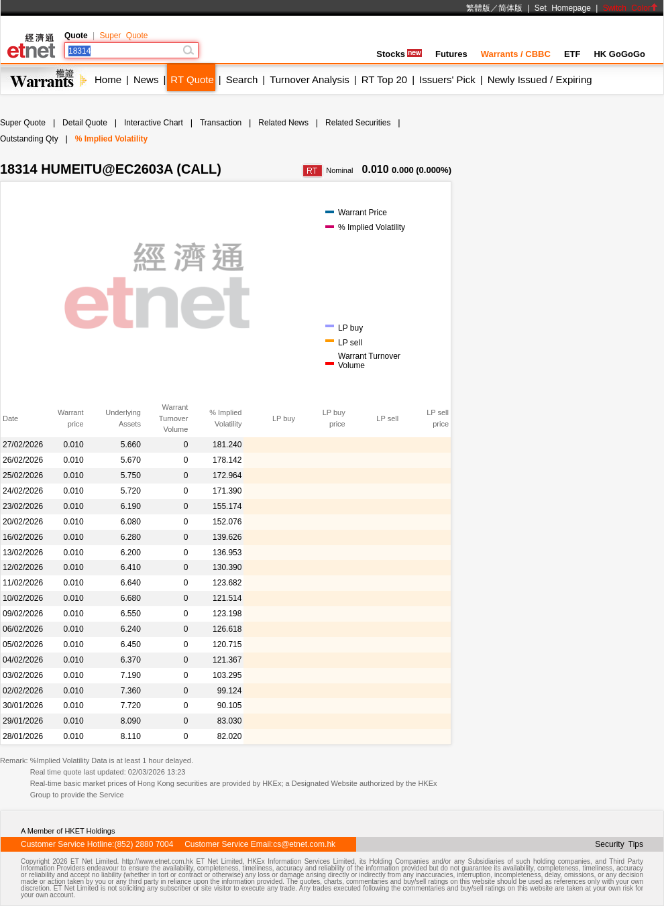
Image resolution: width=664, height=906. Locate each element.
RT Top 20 (384, 79)
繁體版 (478, 8)
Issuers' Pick (447, 79)
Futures (451, 54)
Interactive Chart (153, 122)
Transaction (220, 122)
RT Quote (191, 79)
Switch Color (630, 8)
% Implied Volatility (111, 139)
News (146, 79)
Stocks (399, 54)
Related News (283, 122)
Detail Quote (84, 122)
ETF (572, 54)
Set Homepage (563, 8)
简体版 (510, 8)
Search (242, 79)
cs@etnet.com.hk (304, 844)
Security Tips (619, 844)
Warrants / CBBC (516, 54)
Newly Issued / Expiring (540, 79)
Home (108, 79)
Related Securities (357, 122)
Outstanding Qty (29, 139)
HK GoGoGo (619, 54)
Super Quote (123, 35)
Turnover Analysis (309, 79)
